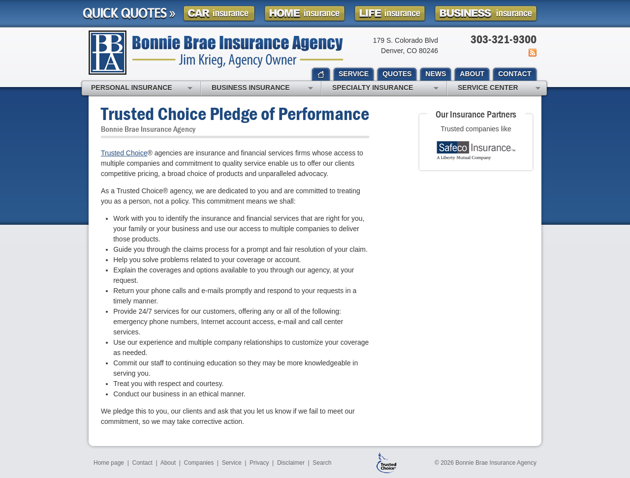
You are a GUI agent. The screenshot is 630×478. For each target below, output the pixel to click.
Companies (199, 462)
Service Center (499, 88)
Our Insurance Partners (476, 114)
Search (322, 462)
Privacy (259, 462)
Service (232, 462)
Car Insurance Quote (219, 13)
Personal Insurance (141, 88)
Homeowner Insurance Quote (305, 13)
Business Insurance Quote (485, 13)
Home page (109, 462)
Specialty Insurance (385, 88)
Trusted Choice (124, 153)
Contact (142, 462)
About (168, 462)
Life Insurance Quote (390, 13)
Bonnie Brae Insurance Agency (216, 52)
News (531, 53)
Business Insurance (262, 88)
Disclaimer (291, 462)
